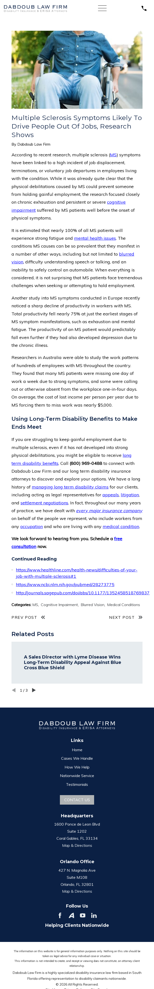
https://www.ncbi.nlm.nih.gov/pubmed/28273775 (65, 584)
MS (113, 155)
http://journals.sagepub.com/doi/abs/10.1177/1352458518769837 (83, 593)
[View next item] (34, 690)
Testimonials (77, 784)
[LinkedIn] (94, 915)
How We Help (77, 767)
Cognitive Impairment (59, 604)
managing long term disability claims (70, 487)
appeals (110, 495)
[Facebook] (60, 915)
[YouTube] (82, 915)
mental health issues (95, 238)
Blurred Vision (92, 604)
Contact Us (77, 799)
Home (77, 749)
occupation (31, 526)
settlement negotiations (44, 503)
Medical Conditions (123, 604)
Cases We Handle (77, 758)
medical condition (121, 526)
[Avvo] (71, 915)
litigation (130, 495)
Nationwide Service (77, 775)
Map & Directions (77, 845)
